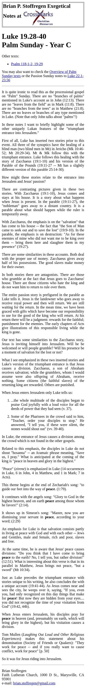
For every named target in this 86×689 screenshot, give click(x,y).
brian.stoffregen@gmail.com (34, 683)
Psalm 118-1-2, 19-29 (27, 64)
